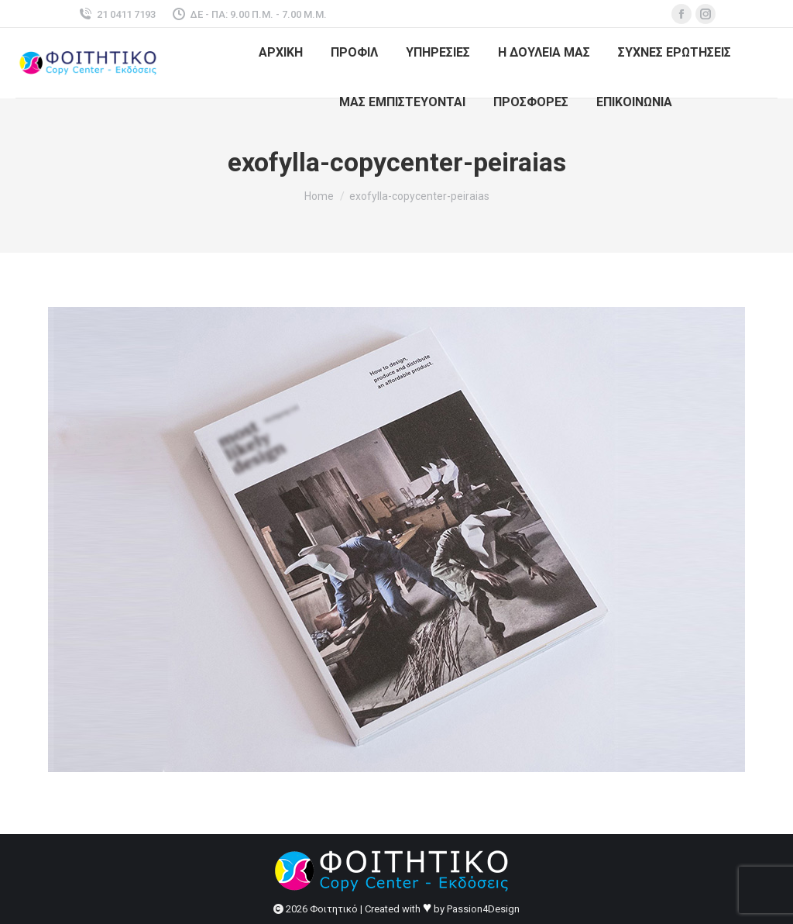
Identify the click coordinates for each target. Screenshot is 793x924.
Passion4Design (483, 909)
